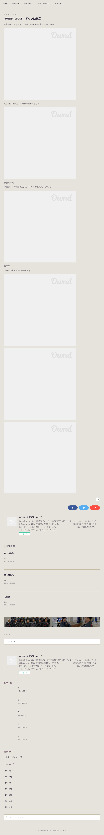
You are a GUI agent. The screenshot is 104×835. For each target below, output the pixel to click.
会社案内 (27, 3)
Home (5, 3)
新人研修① (9, 575)
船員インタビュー (14, 757)
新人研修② (9, 553)
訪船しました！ (23, 725)
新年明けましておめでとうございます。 (32, 737)
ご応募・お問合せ (42, 3)
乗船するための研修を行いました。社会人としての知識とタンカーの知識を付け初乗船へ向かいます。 (41, 559)
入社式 (7, 597)
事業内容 (15, 3)
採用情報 (58, 3)
